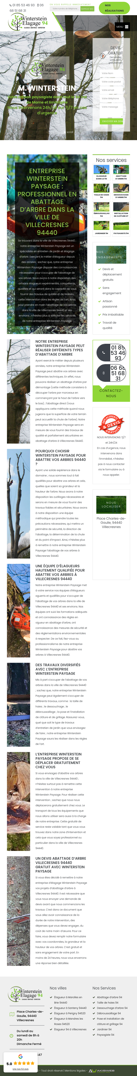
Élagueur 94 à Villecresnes (70, 1029)
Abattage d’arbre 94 (109, 997)
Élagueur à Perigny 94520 (69, 1013)
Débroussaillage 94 (109, 1013)
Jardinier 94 (104, 1029)
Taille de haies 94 (107, 1002)
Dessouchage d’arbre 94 (112, 1008)
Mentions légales (75, 1070)
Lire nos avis (21, 1069)
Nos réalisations (114, 8)
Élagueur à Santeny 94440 (70, 1008)
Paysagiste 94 (105, 1035)
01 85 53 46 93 (22, 5)
